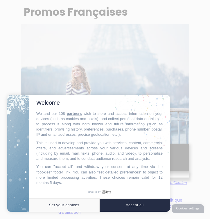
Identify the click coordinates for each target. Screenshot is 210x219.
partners (74, 113)
